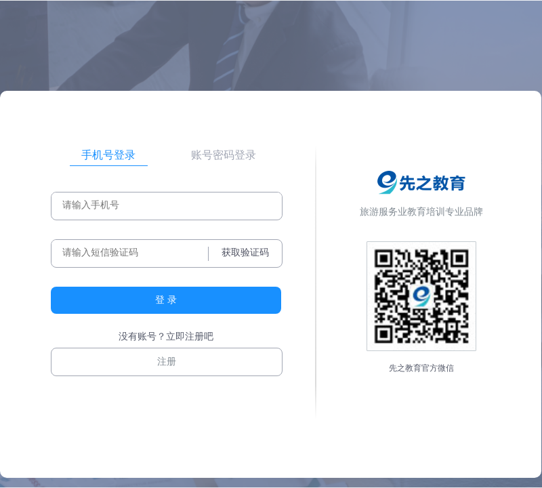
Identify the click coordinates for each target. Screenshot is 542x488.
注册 (166, 362)
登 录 (166, 300)
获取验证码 (245, 252)
